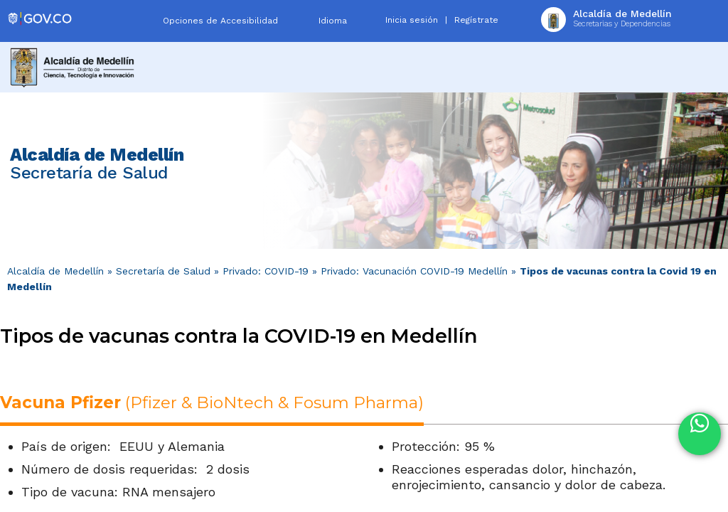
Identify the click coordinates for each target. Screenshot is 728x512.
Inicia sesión (411, 20)
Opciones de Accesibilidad (220, 21)
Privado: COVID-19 (266, 271)
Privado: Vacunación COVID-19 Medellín (414, 271)
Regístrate (476, 20)
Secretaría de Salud (163, 271)
